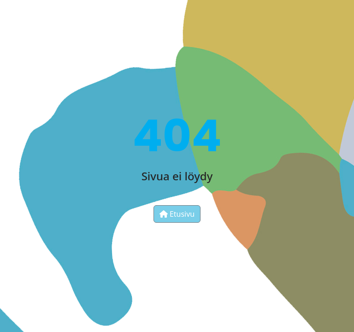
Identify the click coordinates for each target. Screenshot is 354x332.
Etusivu (177, 214)
